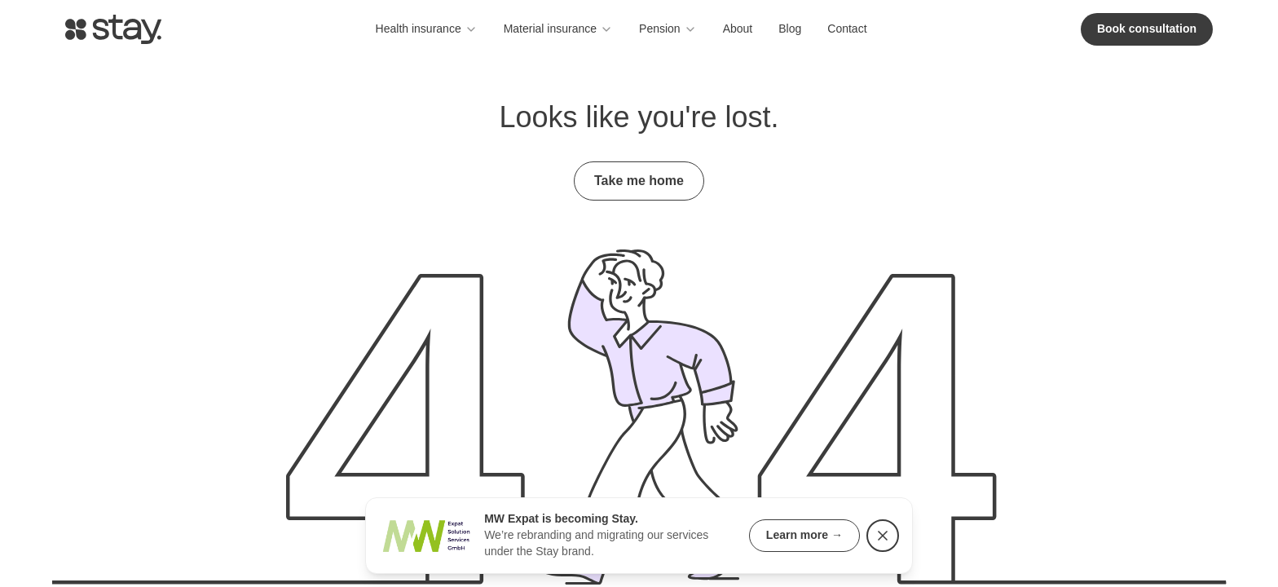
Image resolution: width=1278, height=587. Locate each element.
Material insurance (558, 29)
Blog (789, 28)
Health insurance (427, 29)
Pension (668, 29)
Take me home (639, 181)
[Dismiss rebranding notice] (882, 535)
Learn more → (804, 534)
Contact (846, 28)
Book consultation (1146, 28)
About (738, 28)
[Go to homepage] (113, 29)
